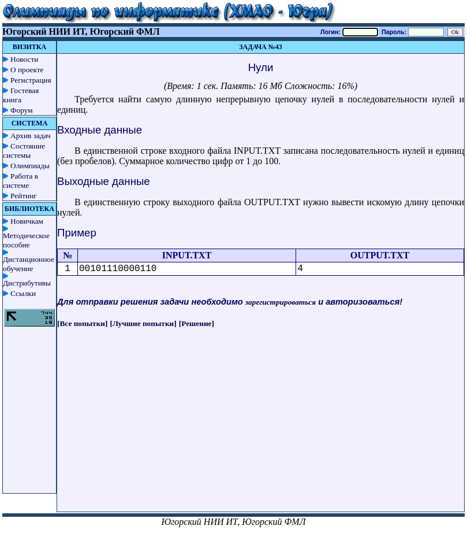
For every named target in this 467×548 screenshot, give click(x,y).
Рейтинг (23, 195)
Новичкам (26, 221)
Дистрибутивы (27, 283)
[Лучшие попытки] (143, 323)
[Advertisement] (260, 431)
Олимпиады (30, 165)
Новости (24, 59)
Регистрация (30, 80)
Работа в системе (20, 181)
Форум (21, 110)
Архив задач (30, 135)
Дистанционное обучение (28, 264)
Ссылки (23, 293)
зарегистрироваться (280, 302)
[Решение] (196, 323)
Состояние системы (24, 151)
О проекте (27, 69)
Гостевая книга (21, 95)
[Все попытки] (82, 323)
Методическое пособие (26, 240)
